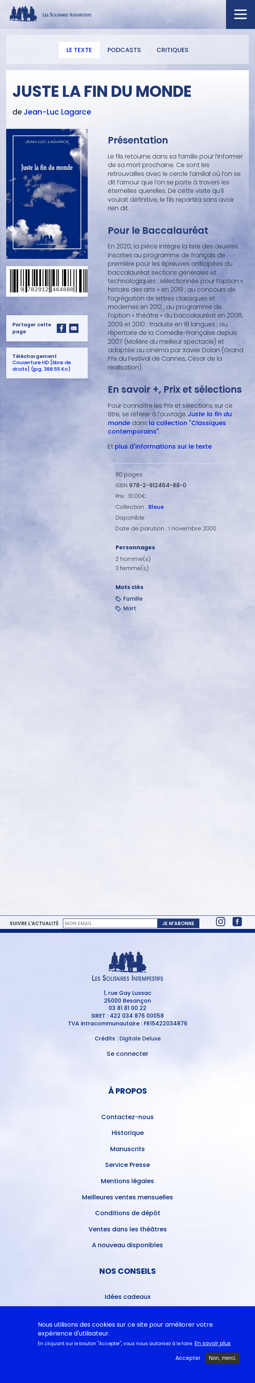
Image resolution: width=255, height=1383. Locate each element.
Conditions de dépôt (127, 1213)
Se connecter (127, 1053)
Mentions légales (127, 1181)
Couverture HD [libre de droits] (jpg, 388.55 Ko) (41, 366)
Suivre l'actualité (34, 923)
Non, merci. (222, 1359)
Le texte (79, 50)
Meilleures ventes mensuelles (127, 1197)
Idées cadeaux (128, 1296)
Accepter (188, 1359)
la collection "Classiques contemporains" (167, 427)
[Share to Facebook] (61, 328)
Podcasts (124, 50)
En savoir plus (213, 1344)
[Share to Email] (73, 328)
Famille (133, 599)
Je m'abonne (178, 923)
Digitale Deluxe (140, 1038)
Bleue (156, 507)
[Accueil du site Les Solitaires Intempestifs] (127, 14)
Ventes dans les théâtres (127, 1229)
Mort (129, 608)
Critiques (172, 50)
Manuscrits (127, 1149)
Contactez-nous (127, 1117)
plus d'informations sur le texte (163, 446)
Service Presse (127, 1164)
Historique (128, 1132)
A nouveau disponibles (127, 1245)
